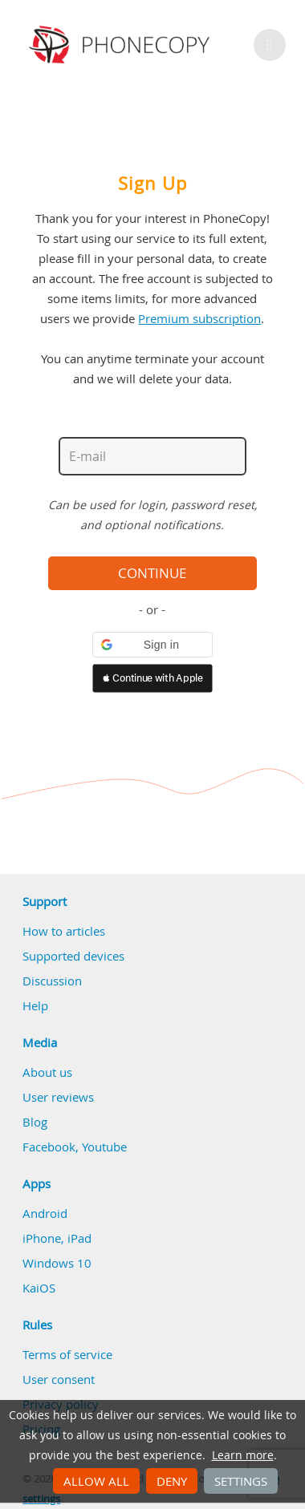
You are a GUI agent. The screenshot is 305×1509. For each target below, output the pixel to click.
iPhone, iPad (57, 1238)
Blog (34, 1122)
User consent (58, 1379)
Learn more (243, 1455)
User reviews (58, 1097)
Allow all (96, 1481)
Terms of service (67, 1354)
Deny (172, 1481)
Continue (152, 573)
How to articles (63, 931)
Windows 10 (57, 1263)
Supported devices (73, 956)
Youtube (104, 1147)
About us (47, 1072)
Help (35, 1005)
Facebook (48, 1147)
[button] (152, 644)
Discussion (52, 981)
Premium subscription (199, 318)
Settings (240, 1481)
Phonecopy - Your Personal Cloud (121, 45)
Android (44, 1213)
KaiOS (38, 1288)
